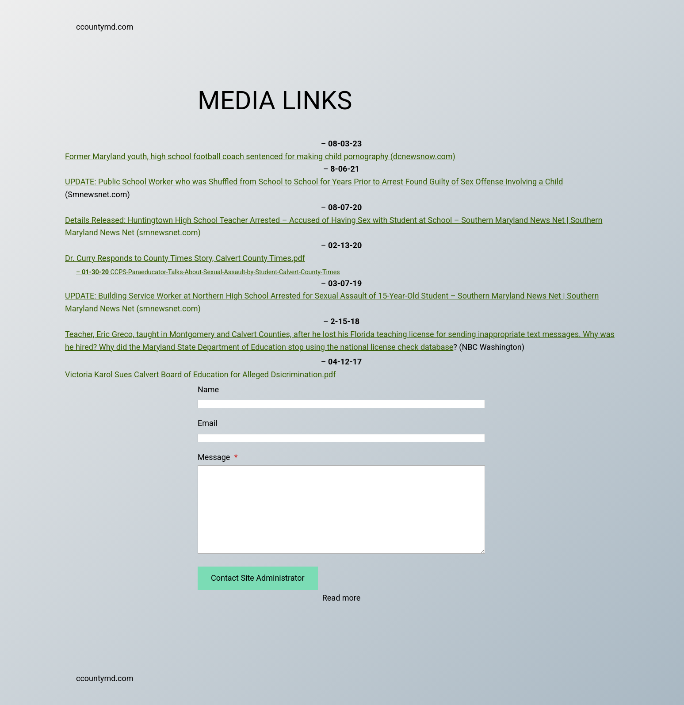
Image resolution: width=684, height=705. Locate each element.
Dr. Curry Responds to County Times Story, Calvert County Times (178, 258)
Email (208, 423)
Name (208, 389)
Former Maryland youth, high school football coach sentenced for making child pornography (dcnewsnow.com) (260, 156)
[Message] (341, 509)
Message (218, 457)
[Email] (341, 438)
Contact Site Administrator (258, 577)
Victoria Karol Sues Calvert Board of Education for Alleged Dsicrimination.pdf (200, 374)
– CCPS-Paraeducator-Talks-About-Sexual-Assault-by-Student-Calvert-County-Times (208, 272)
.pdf (298, 258)
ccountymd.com (105, 26)
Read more (341, 598)
